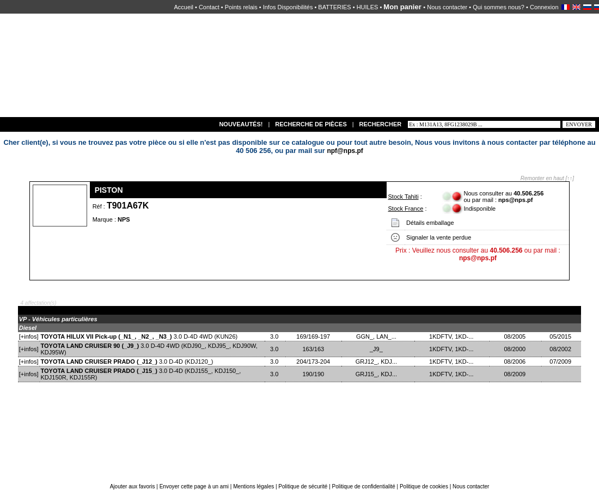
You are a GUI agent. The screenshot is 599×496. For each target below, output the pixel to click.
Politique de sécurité (302, 486)
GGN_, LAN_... (378, 336)
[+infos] (29, 336)
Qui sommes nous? (498, 7)
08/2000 (515, 349)
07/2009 (561, 361)
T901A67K (128, 205)
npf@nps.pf (345, 151)
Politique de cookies (424, 486)
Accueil (183, 7)
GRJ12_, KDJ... (378, 361)
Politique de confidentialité (363, 486)
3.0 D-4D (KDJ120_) (127, 361)
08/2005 (515, 336)
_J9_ (378, 349)
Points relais (241, 7)
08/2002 (561, 349)
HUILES (367, 7)
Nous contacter (447, 7)
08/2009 (515, 374)
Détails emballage (430, 222)
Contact (209, 7)
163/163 (313, 349)
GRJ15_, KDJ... (378, 374)
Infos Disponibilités (288, 7)
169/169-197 (313, 336)
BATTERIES (334, 7)
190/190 (313, 374)
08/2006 (515, 361)
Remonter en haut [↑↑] (547, 178)
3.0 (275, 336)
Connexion (544, 7)
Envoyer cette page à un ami (195, 486)
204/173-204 (313, 361)
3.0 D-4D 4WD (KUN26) (139, 336)
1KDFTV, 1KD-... (452, 336)
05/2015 (561, 336)
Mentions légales (253, 486)
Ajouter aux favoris (133, 486)
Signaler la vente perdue (438, 237)
